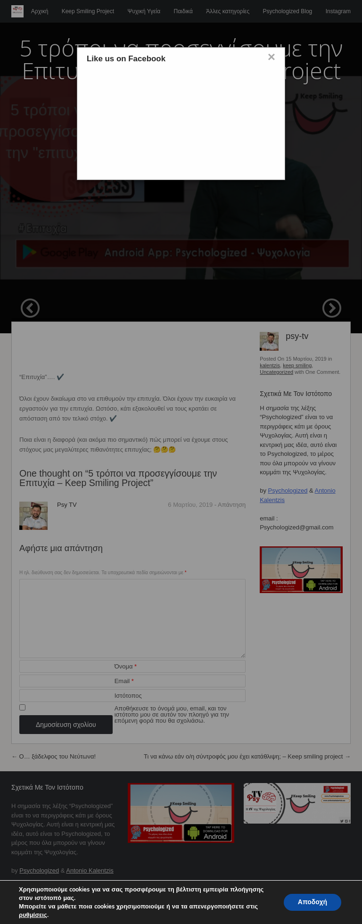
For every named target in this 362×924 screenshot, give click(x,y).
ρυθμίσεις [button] (33, 915)
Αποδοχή (312, 902)
